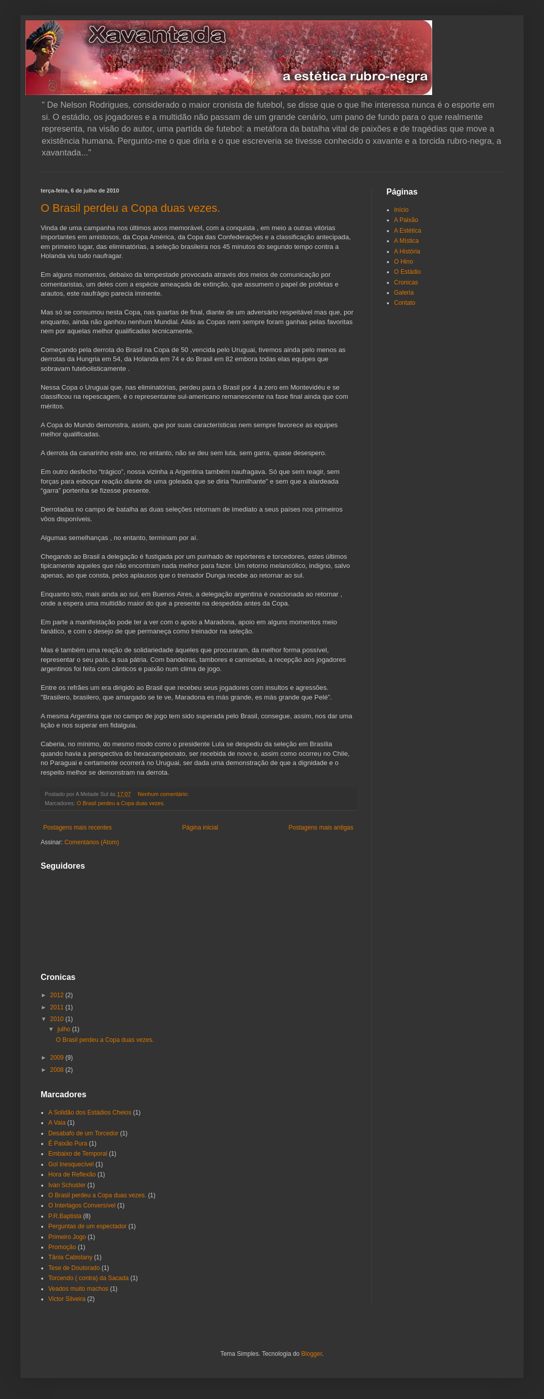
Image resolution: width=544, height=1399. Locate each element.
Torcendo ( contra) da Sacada (88, 1278)
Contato (404, 302)
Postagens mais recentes (77, 827)
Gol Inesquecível (71, 1164)
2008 (58, 1069)
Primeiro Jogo (67, 1237)
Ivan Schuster (66, 1185)
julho (64, 1029)
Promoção (62, 1247)
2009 (58, 1057)
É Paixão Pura (67, 1143)
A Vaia (57, 1122)
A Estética (407, 230)
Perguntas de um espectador (87, 1226)
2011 (58, 1007)
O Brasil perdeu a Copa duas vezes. (130, 208)
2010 (58, 1019)
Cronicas (406, 282)
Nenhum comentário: (164, 794)
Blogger (311, 1353)
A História (407, 251)
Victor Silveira (66, 1298)
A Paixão (406, 220)
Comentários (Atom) (92, 842)
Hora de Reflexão (72, 1174)
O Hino (403, 261)
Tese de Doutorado (74, 1267)
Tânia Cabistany (70, 1257)
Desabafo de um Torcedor (83, 1133)
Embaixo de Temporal (77, 1153)
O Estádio (407, 271)
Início (401, 209)
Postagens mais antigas (321, 827)
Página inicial (200, 827)
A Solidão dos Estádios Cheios (89, 1112)
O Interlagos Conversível (81, 1205)
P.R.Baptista (64, 1216)
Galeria (404, 292)
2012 (58, 995)
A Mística (406, 240)
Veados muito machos (78, 1288)
